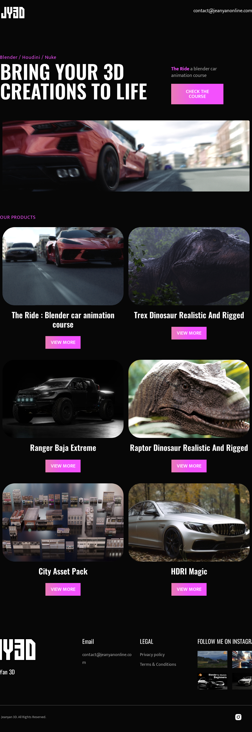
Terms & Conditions (158, 664)
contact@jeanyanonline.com (222, 10)
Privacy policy (152, 654)
